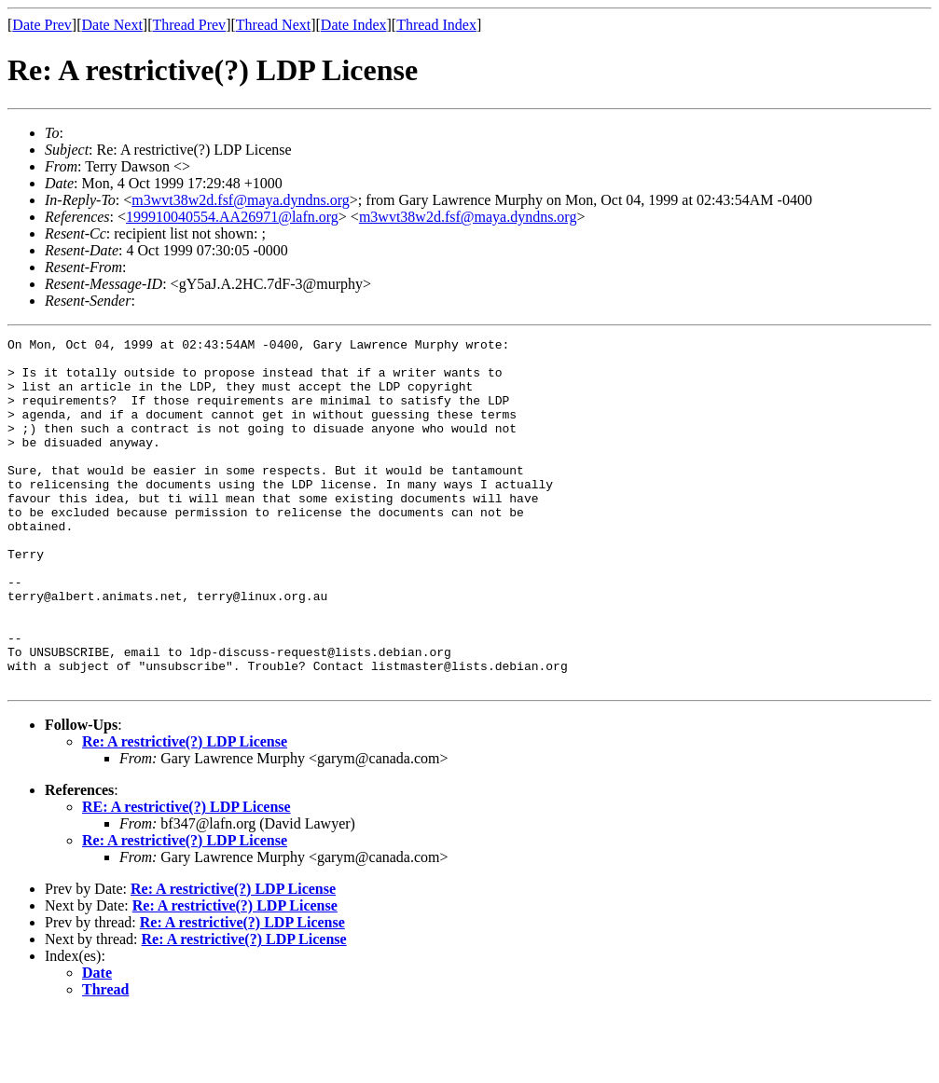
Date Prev (42, 25)
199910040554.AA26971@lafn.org (232, 217)
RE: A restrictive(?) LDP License (186, 876)
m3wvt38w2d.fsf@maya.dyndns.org (240, 200)
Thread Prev (189, 25)
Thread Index (436, 25)
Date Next (112, 25)
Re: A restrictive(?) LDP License (184, 811)
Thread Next (273, 25)
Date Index (354, 25)
